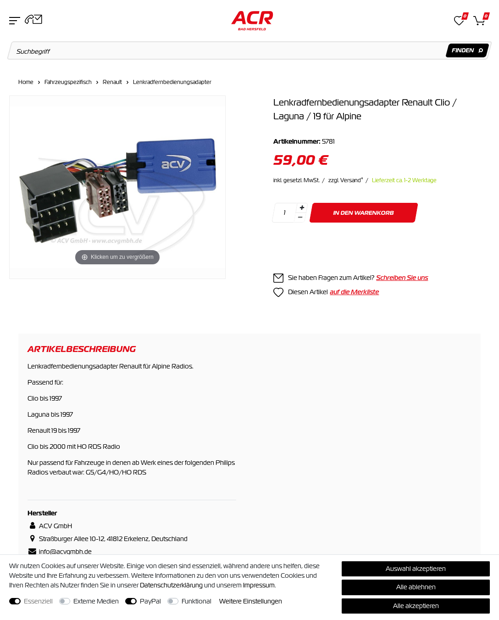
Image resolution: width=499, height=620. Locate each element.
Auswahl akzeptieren (416, 568)
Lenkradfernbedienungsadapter (172, 82)
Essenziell (38, 601)
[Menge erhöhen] (301, 208)
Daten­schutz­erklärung (171, 585)
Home (25, 82)
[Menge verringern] (300, 218)
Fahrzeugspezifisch (68, 82)
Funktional (196, 601)
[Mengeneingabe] (285, 213)
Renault (112, 82)
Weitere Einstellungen (250, 601)
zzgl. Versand (345, 180)
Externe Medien (96, 601)
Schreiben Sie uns (402, 278)
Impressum (259, 585)
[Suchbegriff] (250, 50)
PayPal (150, 601)
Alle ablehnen (416, 587)
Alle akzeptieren (416, 606)
